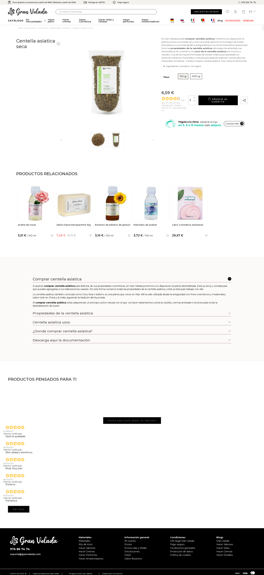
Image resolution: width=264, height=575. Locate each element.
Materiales (84, 540)
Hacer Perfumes (88, 555)
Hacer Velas (222, 548)
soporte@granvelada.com (25, 554)
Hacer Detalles (224, 555)
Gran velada (222, 540)
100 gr (161, 85)
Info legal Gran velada (182, 540)
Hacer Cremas (87, 551)
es (252, 11)
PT (203, 21)
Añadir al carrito (211, 107)
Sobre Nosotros (133, 558)
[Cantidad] (178, 107)
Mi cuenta (130, 540)
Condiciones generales (182, 548)
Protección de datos (181, 551)
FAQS (127, 555)
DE (172, 21)
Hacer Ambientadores (91, 558)
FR (213, 21)
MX (193, 21)
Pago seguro (177, 544)
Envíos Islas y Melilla (135, 548)
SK (182, 21)
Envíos (128, 544)
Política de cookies (180, 555)
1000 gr (174, 85)
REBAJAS (248, 21)
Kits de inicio (86, 544)
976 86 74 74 (247, 2)
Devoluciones (132, 551)
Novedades (233, 21)
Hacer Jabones (87, 548)
